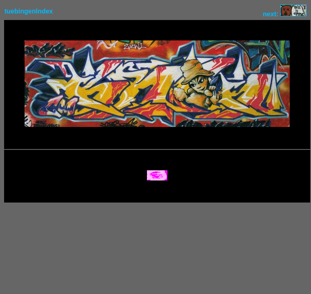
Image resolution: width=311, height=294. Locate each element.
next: (284, 14)
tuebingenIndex (29, 11)
